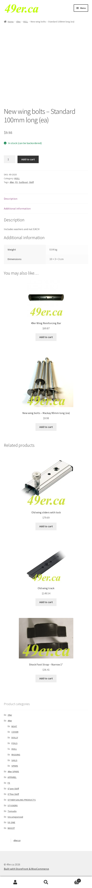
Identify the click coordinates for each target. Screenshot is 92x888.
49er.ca (17, 840)
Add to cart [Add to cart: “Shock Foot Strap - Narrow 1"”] (46, 678)
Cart (71, 880)
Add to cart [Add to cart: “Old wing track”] (46, 602)
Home (11, 21)
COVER (14, 731)
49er (18, 21)
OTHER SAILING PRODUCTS (22, 799)
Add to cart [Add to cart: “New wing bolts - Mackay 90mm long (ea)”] (46, 427)
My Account (15, 882)
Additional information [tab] (17, 208)
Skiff (31, 182)
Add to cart (28, 159)
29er (10, 714)
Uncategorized (15, 816)
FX (16, 182)
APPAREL (12, 777)
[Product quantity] (9, 159)
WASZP (11, 828)
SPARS (14, 765)
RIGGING (15, 754)
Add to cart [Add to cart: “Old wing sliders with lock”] (46, 526)
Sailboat (23, 182)
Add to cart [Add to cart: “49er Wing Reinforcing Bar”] (46, 337)
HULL (25, 21)
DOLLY (14, 737)
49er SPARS (13, 771)
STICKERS (13, 805)
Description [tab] (10, 198)
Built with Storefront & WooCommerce (26, 868)
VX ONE (11, 822)
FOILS (14, 743)
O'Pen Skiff (13, 794)
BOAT (14, 726)
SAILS (14, 760)
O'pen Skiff (13, 788)
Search (46, 882)
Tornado (12, 811)
